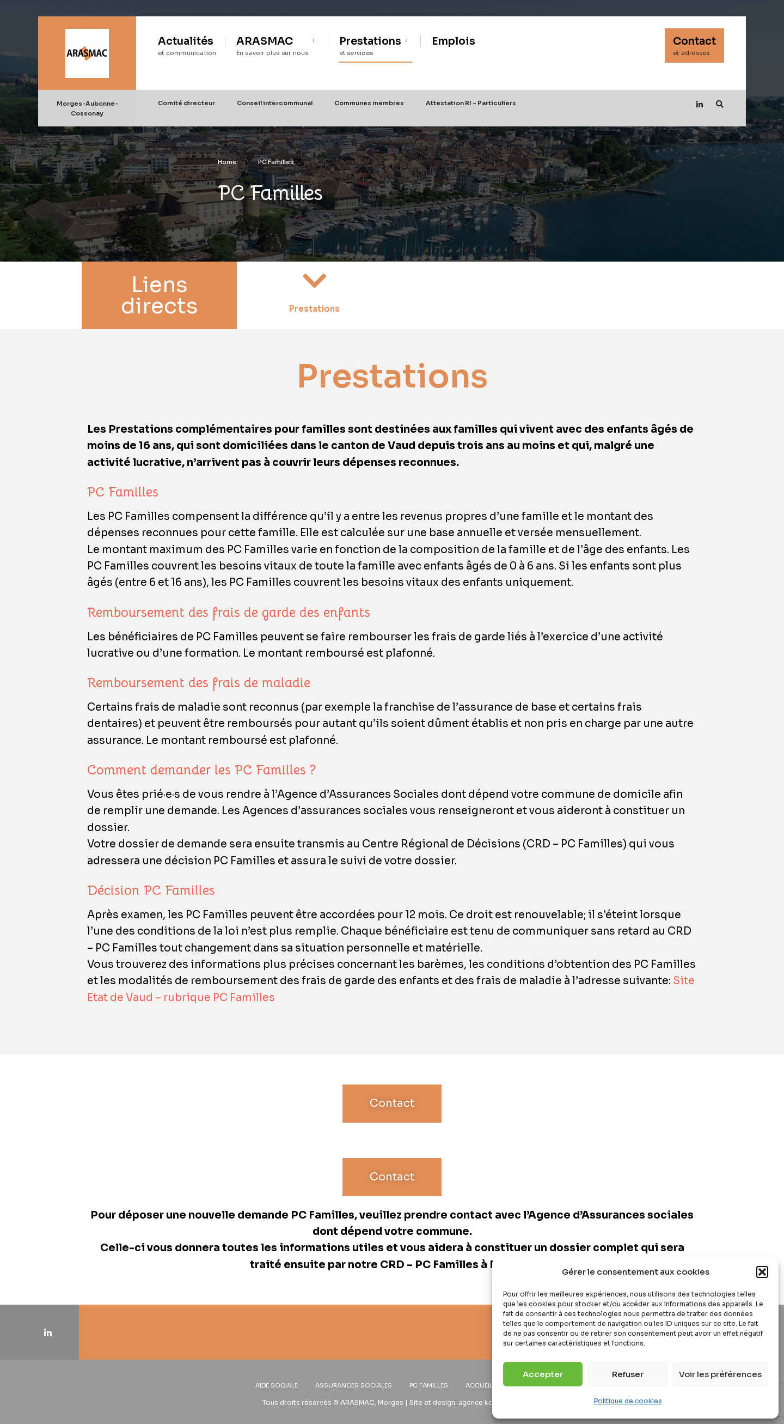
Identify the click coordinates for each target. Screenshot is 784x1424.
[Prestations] (314, 280)
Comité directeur (186, 103)
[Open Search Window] (720, 103)
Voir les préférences (720, 1374)
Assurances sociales (353, 1385)
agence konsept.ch (490, 1402)
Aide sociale (276, 1385)
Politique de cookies (628, 1401)
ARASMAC (272, 46)
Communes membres (369, 103)
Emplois (453, 41)
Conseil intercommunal (275, 103)
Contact (694, 46)
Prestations (370, 46)
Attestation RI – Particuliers (471, 103)
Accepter (543, 1374)
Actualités (187, 46)
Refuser (628, 1374)
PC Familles (428, 1385)
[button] (762, 1272)
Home (227, 162)
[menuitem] (276, 44)
